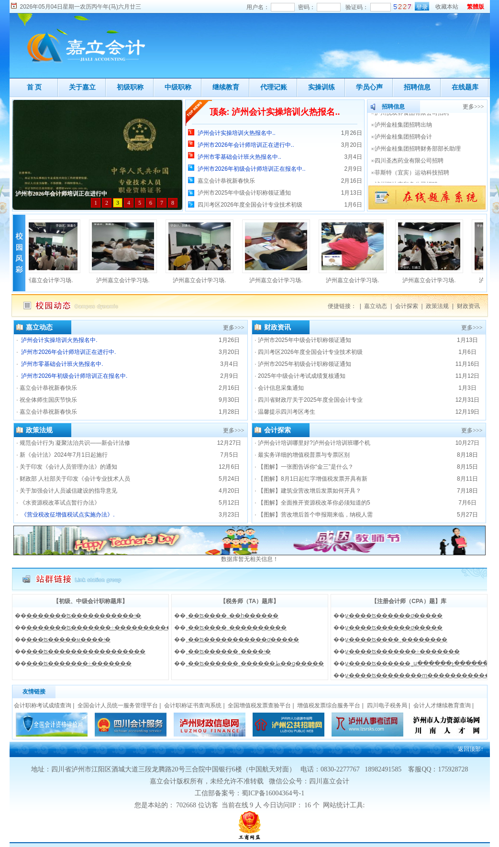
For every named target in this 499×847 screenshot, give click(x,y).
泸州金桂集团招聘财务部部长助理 (418, 154)
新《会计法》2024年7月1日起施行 (64, 454)
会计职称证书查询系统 (193, 705)
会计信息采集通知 (281, 388)
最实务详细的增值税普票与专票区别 (304, 454)
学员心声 (369, 87)
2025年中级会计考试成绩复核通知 (301, 376)
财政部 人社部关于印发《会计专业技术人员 (75, 478)
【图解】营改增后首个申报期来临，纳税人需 (315, 514)
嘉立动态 (375, 306)
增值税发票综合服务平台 (328, 705)
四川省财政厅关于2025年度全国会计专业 (310, 399)
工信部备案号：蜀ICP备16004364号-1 (249, 793)
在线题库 (465, 87)
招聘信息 (417, 87)
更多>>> (473, 106)
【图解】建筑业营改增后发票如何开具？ (309, 490)
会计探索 (406, 306)
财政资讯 (468, 306)
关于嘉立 (82, 87)
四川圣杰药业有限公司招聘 (410, 166)
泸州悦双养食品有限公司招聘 (413, 118)
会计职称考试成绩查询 (42, 705)
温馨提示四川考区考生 (286, 411)
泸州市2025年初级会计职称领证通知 (304, 364)
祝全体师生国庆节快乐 (48, 399)
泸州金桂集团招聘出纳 (404, 130)
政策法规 (437, 306)
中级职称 (178, 87)
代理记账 (273, 87)
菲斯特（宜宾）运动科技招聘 (413, 178)
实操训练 (321, 87)
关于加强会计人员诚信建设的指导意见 (68, 490)
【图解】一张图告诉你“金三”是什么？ (306, 466)
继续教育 (225, 87)
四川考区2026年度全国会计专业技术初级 (250, 204)
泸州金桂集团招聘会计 (404, 142)
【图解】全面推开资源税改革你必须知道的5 (314, 502)
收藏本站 (446, 6)
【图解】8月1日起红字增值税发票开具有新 (312, 478)
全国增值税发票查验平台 (259, 705)
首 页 (34, 87)
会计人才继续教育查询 (442, 705)
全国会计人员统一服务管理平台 (118, 705)
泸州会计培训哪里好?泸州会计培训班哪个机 (314, 443)
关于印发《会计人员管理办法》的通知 (68, 466)
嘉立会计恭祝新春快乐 (226, 180)
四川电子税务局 (387, 705)
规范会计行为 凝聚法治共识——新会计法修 (75, 443)
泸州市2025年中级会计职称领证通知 (244, 192)
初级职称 (130, 87)
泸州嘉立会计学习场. (48, 280)
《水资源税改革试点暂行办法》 (60, 502)
